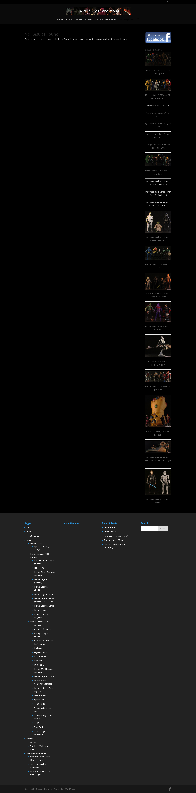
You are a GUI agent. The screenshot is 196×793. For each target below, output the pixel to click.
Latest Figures (32, 536)
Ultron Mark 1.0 (111, 532)
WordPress (70, 789)
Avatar (33, 742)
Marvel (78, 20)
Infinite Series (40, 656)
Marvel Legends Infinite (44, 594)
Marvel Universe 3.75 (39, 622)
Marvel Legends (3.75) (44, 676)
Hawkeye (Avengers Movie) (116, 536)
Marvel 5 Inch (36, 543)
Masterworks (40, 695)
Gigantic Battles (41, 652)
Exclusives (38, 648)
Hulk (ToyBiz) (40, 568)
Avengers (38, 625)
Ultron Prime (109, 527)
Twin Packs (39, 727)
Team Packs (39, 704)
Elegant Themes (44, 789)
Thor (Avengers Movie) (114, 540)
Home (59, 20)
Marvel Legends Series (44, 606)
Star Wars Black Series (105, 20)
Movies (88, 20)
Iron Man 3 (39, 665)
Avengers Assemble (43, 629)
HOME (29, 532)
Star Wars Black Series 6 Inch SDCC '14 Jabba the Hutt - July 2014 (158, 460)
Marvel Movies (40, 610)
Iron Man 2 (39, 661)
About (69, 20)
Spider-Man (39, 700)
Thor (36, 723)
